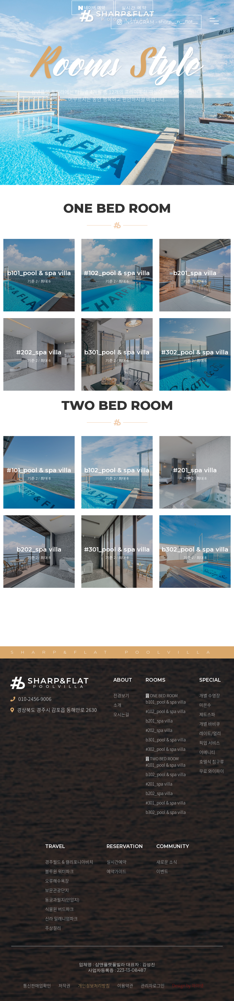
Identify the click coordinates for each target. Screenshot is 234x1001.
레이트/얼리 (210, 733)
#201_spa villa (159, 784)
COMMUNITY (172, 846)
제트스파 (207, 714)
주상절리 (53, 928)
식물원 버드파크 (59, 909)
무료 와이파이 (211, 771)
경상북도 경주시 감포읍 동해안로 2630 (53, 710)
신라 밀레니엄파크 (61, 918)
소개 (117, 705)
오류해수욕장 (57, 881)
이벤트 (162, 871)
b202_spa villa (159, 793)
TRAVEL (55, 846)
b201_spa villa (159, 721)
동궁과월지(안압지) (62, 899)
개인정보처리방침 (94, 985)
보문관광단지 (57, 890)
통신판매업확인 (37, 985)
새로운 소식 (166, 862)
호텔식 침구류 (211, 761)
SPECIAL (210, 680)
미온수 (205, 705)
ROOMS (155, 680)
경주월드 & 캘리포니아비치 (69, 862)
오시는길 (121, 714)
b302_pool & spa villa (166, 812)
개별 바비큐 (209, 724)
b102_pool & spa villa (166, 774)
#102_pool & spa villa (166, 711)
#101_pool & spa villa (166, 765)
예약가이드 (116, 871)
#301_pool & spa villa (166, 803)
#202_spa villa (159, 730)
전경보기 (121, 695)
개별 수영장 (209, 695)
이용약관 (125, 985)
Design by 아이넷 (188, 985)
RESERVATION (125, 846)
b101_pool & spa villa (166, 702)
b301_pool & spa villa (166, 740)
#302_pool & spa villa (166, 749)
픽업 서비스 (209, 743)
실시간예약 (116, 862)
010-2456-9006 (30, 699)
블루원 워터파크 (59, 871)
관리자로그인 (153, 985)
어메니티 (207, 752)
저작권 (64, 985)
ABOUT (122, 680)
